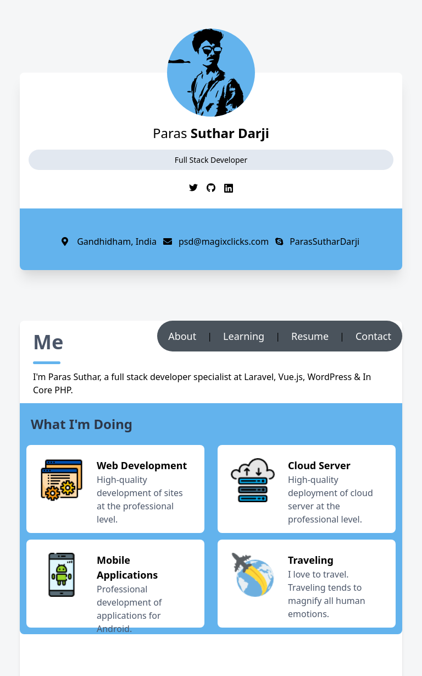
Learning (243, 336)
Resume (310, 336)
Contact (373, 336)
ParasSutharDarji (314, 241)
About (182, 336)
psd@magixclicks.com (213, 241)
